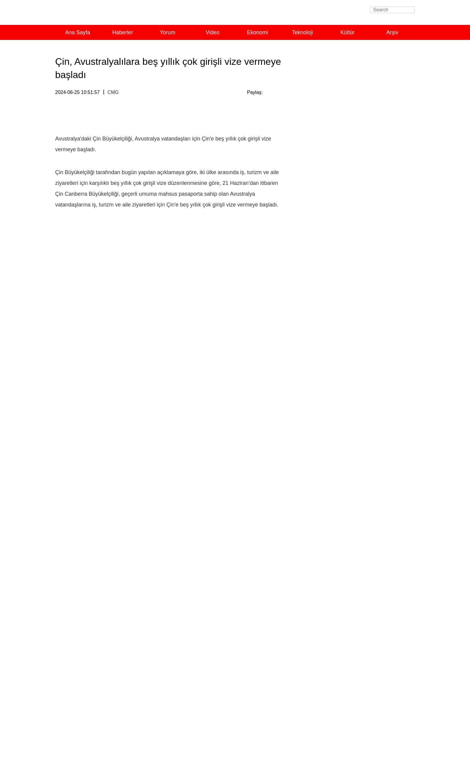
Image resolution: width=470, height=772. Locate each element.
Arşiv (392, 32)
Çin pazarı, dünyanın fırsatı (332, 496)
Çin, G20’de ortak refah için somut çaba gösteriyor (357, 341)
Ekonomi (257, 32)
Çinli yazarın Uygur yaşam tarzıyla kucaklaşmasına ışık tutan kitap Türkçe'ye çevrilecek (349, 674)
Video (212, 32)
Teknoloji (302, 32)
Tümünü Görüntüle (389, 69)
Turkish (125, 14)
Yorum (167, 32)
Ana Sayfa (77, 32)
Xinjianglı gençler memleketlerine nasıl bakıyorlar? (357, 726)
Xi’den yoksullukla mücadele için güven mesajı (354, 586)
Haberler (122, 32)
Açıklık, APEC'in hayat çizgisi (335, 488)
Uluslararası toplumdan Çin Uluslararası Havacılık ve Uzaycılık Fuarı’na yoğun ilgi (357, 309)
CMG (113, 92)
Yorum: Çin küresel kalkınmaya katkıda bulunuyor (356, 350)
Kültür (347, 32)
